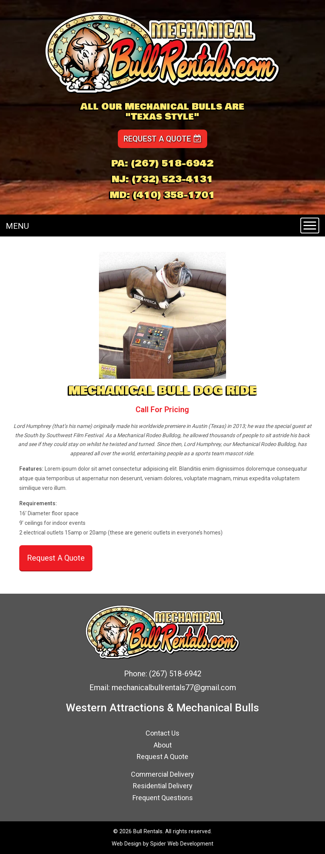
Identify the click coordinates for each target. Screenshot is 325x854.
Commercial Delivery (162, 774)
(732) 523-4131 (172, 179)
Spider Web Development (181, 843)
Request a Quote (162, 138)
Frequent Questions (162, 798)
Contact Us (162, 733)
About (163, 745)
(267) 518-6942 (172, 163)
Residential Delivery (163, 786)
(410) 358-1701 (174, 195)
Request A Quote (56, 558)
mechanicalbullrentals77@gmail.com (174, 687)
